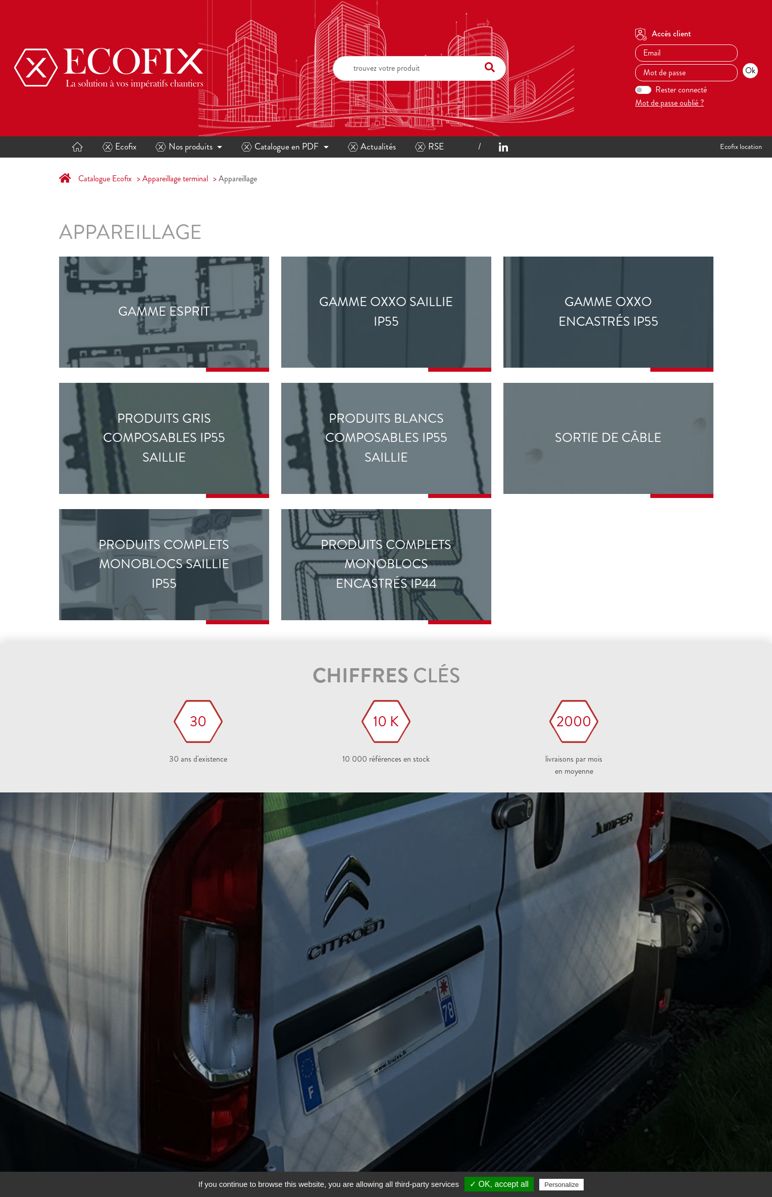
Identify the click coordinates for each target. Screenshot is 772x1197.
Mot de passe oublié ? (669, 103)
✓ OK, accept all (499, 1184)
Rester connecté (681, 89)
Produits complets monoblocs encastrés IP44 (386, 564)
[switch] (643, 90)
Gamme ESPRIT (164, 312)
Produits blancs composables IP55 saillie (386, 438)
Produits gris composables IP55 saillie (164, 438)
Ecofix (119, 146)
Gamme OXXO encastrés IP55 (608, 311)
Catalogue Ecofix (105, 178)
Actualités (372, 146)
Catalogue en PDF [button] (280, 146)
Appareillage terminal (175, 178)
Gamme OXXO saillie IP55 (386, 311)
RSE (429, 146)
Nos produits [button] (184, 146)
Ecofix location (741, 146)
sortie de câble (608, 438)
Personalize (561, 1184)
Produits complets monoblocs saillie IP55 (163, 564)
